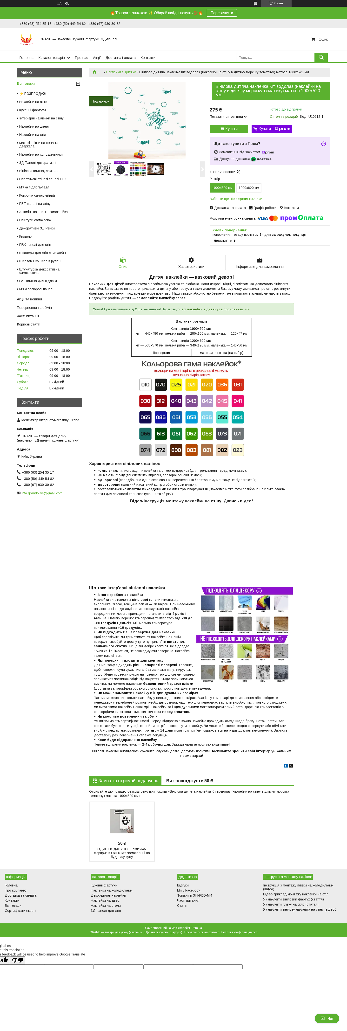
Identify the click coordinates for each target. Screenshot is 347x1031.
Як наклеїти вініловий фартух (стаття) (293, 899)
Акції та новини (29, 299)
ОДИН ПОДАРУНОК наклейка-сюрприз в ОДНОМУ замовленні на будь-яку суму (122, 853)
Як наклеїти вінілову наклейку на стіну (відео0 (299, 910)
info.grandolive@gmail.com (42, 493)
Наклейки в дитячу (121, 72)
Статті (182, 906)
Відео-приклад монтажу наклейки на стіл (295, 894)
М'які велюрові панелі (36, 289)
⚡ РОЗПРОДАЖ (32, 94)
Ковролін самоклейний (37, 195)
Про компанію (16, 891)
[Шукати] (321, 57)
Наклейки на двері (34, 126)
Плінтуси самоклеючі (35, 220)
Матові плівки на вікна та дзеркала (38, 144)
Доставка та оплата (20, 896)
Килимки (26, 236)
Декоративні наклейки (108, 896)
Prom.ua (196, 928)
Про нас (81, 57)
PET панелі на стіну (35, 204)
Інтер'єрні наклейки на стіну (41, 118)
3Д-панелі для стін (106, 911)
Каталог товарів (51, 57)
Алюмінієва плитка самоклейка (43, 212)
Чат (327, 1018)
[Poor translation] (17, 961)
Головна (26, 57)
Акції (97, 57)
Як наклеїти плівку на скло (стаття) (291, 904)
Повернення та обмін (34, 307)
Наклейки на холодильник (111, 891)
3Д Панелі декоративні (37, 163)
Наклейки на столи (106, 906)
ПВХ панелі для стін (35, 245)
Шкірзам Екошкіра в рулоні (40, 261)
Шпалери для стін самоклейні (43, 253)
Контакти (147, 57)
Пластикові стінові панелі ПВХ (43, 179)
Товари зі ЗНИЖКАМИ (194, 896)
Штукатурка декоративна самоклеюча (39, 271)
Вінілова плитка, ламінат (38, 171)
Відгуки (183, 885)
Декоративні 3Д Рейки (37, 228)
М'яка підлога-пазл (34, 187)
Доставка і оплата (121, 57)
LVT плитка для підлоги (38, 281)
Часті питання (28, 316)
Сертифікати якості (20, 911)
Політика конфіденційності (239, 932)
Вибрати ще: (236, 199)
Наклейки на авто (33, 102)
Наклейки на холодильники (41, 154)
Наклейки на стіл (32, 135)
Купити (231, 129)
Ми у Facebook (188, 891)
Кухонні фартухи (32, 110)
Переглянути (222, 13)
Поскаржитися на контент (201, 932)
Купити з (274, 129)
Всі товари (26, 83)
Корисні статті (28, 324)
